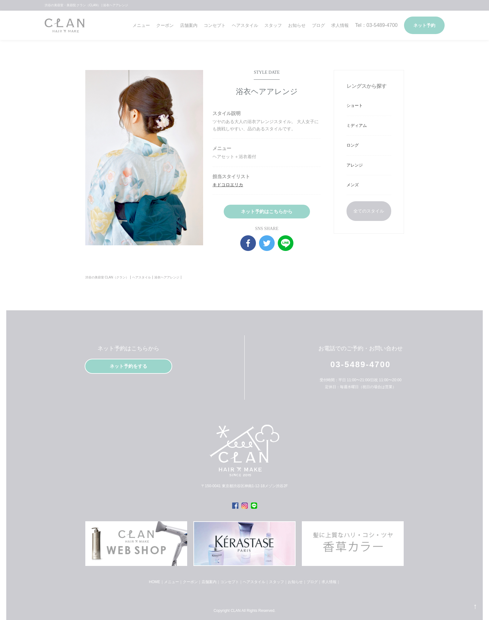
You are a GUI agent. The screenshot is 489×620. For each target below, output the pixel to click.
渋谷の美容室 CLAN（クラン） (107, 277)
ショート (355, 105)
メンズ (353, 184)
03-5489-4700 (360, 364)
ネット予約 (424, 25)
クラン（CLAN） (65, 27)
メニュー (141, 25)
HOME (154, 582)
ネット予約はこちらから (266, 211)
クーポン (165, 25)
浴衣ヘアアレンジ (166, 277)
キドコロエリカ (227, 184)
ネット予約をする (128, 366)
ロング (353, 145)
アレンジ (355, 165)
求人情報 (340, 25)
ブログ (318, 25)
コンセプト (215, 25)
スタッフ (273, 25)
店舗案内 (188, 25)
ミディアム (357, 125)
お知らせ (297, 25)
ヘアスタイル (245, 25)
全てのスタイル (368, 210)
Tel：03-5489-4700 (376, 25)
